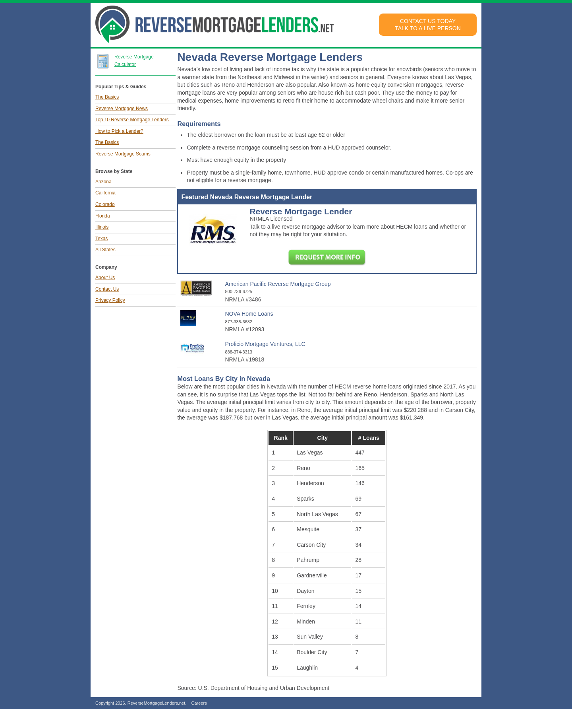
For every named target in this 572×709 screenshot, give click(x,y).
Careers (199, 703)
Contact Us (107, 289)
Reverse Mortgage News (121, 108)
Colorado (105, 204)
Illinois (101, 227)
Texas (101, 238)
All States (105, 250)
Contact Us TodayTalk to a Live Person (428, 24)
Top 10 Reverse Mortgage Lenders (132, 119)
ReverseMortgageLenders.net (157, 703)
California (105, 193)
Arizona (103, 182)
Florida (102, 216)
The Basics (107, 97)
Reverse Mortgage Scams (123, 154)
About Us (105, 277)
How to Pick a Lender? (119, 131)
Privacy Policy (110, 300)
